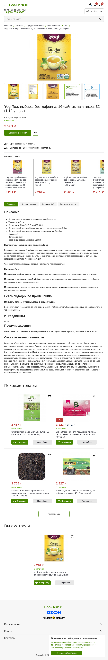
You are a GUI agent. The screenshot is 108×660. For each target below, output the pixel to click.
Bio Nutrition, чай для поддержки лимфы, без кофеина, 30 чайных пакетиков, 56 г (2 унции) (76, 434)
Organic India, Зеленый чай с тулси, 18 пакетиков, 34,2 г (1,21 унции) (30, 433)
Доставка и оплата (68, 204)
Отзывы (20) (48, 204)
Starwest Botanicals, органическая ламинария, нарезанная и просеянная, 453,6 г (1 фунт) (30, 493)
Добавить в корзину (18, 133)
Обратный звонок (94, 11)
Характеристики (29, 204)
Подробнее (42, 442)
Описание (11, 204)
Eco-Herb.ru (18, 5)
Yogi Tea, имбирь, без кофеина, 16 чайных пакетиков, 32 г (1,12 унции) (51, 573)
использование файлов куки (64, 642)
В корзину (22, 442)
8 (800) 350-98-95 (15, 12)
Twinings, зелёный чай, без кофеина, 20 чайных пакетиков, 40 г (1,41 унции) (75, 491)
